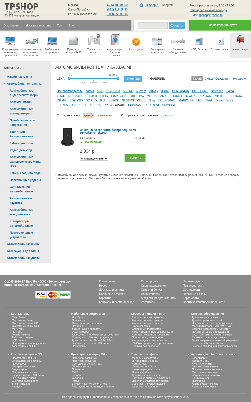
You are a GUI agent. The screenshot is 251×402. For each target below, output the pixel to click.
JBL (133, 96)
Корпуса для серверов (145, 346)
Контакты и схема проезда (116, 302)
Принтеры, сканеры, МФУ (89, 354)
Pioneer (219, 96)
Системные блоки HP (25, 323)
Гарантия (105, 298)
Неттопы (17, 331)
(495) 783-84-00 (117, 5)
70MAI (89, 91)
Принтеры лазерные (84, 357)
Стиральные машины (205, 372)
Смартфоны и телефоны (87, 323)
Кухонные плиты (202, 363)
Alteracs (141, 91)
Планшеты (78, 320)
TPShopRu (152, 5)
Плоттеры (78, 369)
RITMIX (62, 100)
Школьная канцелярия (145, 386)
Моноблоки (18, 317)
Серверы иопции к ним (157, 43)
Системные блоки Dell (25, 326)
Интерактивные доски (145, 360)
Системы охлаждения (25, 380)
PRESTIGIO (234, 96)
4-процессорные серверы (147, 323)
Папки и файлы (141, 372)
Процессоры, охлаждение (147, 337)
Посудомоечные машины (207, 369)
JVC (141, 96)
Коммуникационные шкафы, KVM (152, 331)
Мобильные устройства (52, 43)
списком (166, 115)
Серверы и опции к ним (148, 313)
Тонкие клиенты (21, 334)
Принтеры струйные (84, 360)
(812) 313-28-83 (117, 9)
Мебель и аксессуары (145, 357)
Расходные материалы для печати (93, 386)
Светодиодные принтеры (87, 363)
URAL (98, 105)
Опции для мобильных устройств (92, 337)
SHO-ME (113, 100)
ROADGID (76, 100)
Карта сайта (191, 298)
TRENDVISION (66, 105)
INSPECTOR (119, 96)
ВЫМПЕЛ (168, 105)
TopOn (230, 100)
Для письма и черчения (146, 375)
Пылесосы (198, 380)
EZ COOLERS (77, 96)
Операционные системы (26, 360)
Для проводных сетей (205, 317)
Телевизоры (199, 357)
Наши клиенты (151, 294)
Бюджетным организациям (158, 298)
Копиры (76, 375)
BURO (165, 91)
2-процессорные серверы (147, 320)
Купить (135, 158)
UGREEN (85, 105)
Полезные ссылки (194, 294)
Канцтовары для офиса (146, 369)
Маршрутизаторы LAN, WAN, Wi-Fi (213, 326)
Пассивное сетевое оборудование (212, 323)
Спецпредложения (153, 285)
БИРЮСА (134, 105)
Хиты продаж (149, 281)
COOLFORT (200, 91)
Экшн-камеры (80, 331)
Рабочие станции (22, 337)
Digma (230, 91)
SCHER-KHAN (95, 100)
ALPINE (128, 91)
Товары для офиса (94, 43)
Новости (104, 285)
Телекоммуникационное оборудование (215, 340)
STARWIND (185, 100)
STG (199, 100)
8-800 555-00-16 (117, 14)
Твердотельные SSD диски (28, 375)
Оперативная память (24, 372)
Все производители (70, 91)
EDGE (61, 96)
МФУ (75, 372)
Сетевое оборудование (178, 43)
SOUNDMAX (166, 100)
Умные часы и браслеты (86, 328)
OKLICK (205, 96)
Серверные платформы (146, 328)
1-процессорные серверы (147, 317)
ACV (100, 91)
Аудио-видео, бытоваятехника (115, 45)
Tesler (219, 100)
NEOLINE (191, 96)
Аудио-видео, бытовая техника (213, 354)
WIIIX (108, 105)
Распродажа (136, 42)
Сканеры (77, 377)
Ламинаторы (139, 363)
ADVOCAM (112, 91)
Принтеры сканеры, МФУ (73, 43)
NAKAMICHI (162, 96)
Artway (153, 91)
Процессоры (19, 363)
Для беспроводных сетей (207, 320)
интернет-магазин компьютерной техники (33, 285)
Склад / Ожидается (217, 78)
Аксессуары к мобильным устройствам (95, 334)
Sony (152, 100)
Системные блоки (23, 320)
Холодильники (200, 360)
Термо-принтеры (82, 366)
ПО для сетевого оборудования (211, 331)
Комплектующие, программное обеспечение (31, 45)
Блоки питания (21, 383)
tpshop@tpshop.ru (211, 15)
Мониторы (18, 328)
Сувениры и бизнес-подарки (149, 383)
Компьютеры (20, 313)
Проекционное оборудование (29, 343)
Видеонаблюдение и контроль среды (214, 346)
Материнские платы (24, 366)
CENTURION (180, 91)
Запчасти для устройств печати (91, 383)
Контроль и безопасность (207, 343)
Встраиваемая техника (206, 375)
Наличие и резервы (112, 294)
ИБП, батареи (199, 42)
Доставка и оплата (111, 289)
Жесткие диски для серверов (149, 340)
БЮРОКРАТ (151, 105)
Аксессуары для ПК (24, 346)
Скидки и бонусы (152, 289)
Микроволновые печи (205, 366)
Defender (216, 91)
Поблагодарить (193, 281)
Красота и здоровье (204, 386)
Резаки (76, 380)
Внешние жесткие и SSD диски (91, 343)
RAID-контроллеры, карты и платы (153, 343)
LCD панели (19, 340)
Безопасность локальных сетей (211, 328)
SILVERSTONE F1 (134, 100)
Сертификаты (192, 289)
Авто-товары (240, 42)
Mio (149, 96)
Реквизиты (148, 302)
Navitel (177, 96)
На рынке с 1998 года (19, 12)
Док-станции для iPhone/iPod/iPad (92, 340)
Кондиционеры (201, 377)
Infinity (104, 96)
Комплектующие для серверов (150, 334)
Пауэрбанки (79, 346)
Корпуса (17, 386)
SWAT (208, 100)
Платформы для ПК (24, 357)
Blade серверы (141, 326)
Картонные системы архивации (151, 377)
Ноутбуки (77, 317)
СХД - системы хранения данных (212, 334)
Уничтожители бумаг (144, 366)
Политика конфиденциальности (204, 302)
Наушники (78, 326)
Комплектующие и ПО (26, 354)
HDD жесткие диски (24, 377)
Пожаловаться (192, 285)
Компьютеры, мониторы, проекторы (10, 45)
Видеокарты (19, 369)
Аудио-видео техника (205, 383)
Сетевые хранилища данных (209, 337)
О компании (107, 281)
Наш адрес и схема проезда (208, 10)
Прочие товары (220, 42)
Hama (93, 96)
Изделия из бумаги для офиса (150, 380)
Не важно (239, 78)
